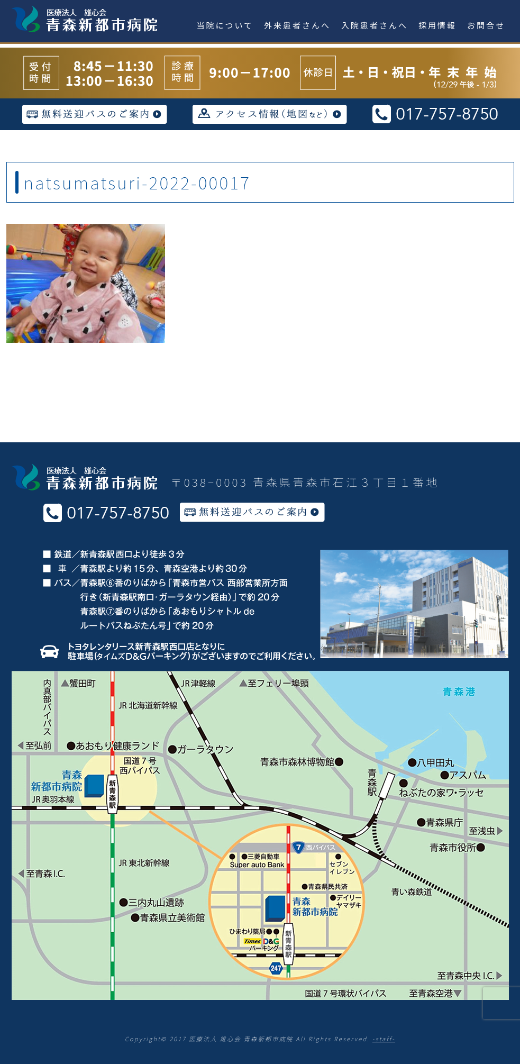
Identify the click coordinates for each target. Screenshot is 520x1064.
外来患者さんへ (297, 25)
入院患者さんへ (374, 25)
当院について (225, 25)
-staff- (383, 1038)
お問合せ (486, 25)
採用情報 (437, 25)
